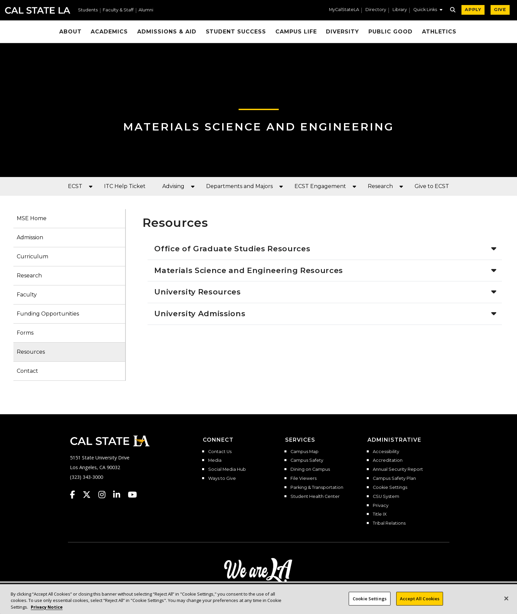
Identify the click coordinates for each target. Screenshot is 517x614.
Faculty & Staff (118, 10)
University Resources (197, 291)
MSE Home (32, 218)
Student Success (236, 31)
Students (88, 10)
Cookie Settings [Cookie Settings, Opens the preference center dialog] (369, 604)
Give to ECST (432, 186)
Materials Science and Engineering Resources (248, 270)
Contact (27, 371)
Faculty (27, 294)
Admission (30, 237)
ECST (75, 186)
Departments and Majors (239, 186)
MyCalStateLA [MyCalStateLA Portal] (344, 10)
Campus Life (296, 31)
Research (380, 186)
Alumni (146, 10)
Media (215, 460)
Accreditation (388, 460)
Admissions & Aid (166, 31)
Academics (109, 31)
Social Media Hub (227, 469)
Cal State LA (37, 10)
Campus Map (304, 451)
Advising (173, 186)
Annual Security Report (398, 469)
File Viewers (303, 478)
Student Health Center (315, 496)
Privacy (381, 505)
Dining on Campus (310, 469)
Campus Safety (306, 460)
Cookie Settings (390, 487)
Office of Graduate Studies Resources (232, 248)
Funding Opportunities (48, 314)
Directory (375, 10)
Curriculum (32, 256)
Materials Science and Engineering (258, 126)
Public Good (390, 31)
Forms (25, 333)
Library (400, 10)
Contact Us (220, 451)
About (70, 31)
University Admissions (199, 313)
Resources (31, 352)
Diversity (342, 31)
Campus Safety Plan (394, 478)
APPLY (473, 9)
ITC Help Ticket (125, 186)
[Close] (506, 603)
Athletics (439, 31)
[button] (427, 10)
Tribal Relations (389, 523)
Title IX (379, 514)
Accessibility (386, 451)
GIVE (500, 9)
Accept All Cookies (419, 604)
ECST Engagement (320, 186)
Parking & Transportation (316, 487)
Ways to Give (222, 478)
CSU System (386, 496)
